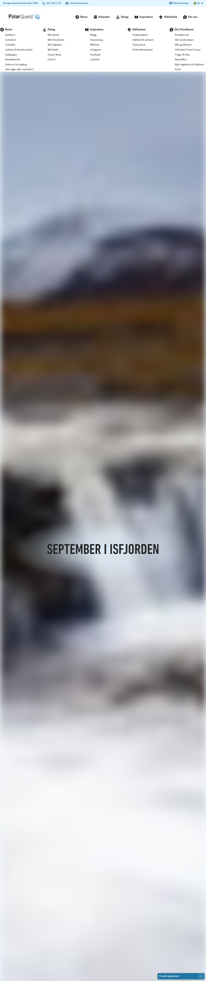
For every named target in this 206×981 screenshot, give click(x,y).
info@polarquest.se (79, 3)
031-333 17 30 (53, 3)
